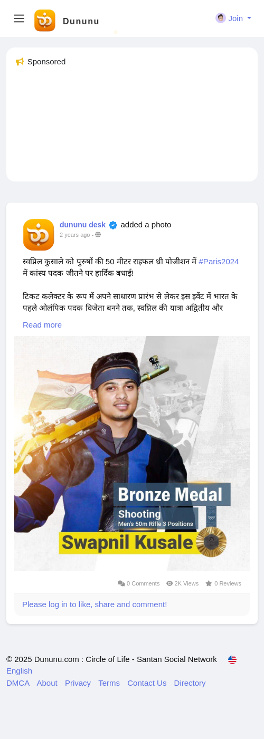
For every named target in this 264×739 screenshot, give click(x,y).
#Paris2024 (219, 261)
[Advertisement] (132, 129)
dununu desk (83, 224)
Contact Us (147, 682)
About (48, 682)
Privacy (79, 682)
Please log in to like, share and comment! (94, 604)
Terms (110, 682)
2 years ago (75, 235)
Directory (190, 682)
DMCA (19, 682)
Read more (42, 324)
